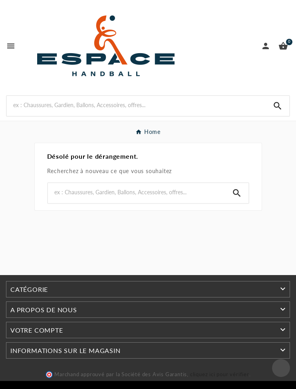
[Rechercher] (136, 105)
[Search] (277, 106)
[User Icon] (265, 46)
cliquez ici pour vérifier (219, 374)
